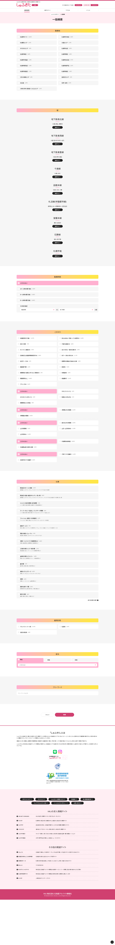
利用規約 (73, 799)
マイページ (94, 5)
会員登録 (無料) (87, 5)
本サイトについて (26, 799)
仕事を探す (27, 10)
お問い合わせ (77, 803)
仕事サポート (47, 10)
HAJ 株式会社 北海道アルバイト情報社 (57, 894)
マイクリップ (78, 5)
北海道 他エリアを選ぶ (69, 5)
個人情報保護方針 (87, 799)
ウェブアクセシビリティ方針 (40, 803)
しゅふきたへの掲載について (57, 799)
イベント (88, 10)
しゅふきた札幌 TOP (55, 14)
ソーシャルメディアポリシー (60, 803)
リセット (47, 715)
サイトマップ (40, 799)
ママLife (68, 10)
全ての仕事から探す (92, 600)
